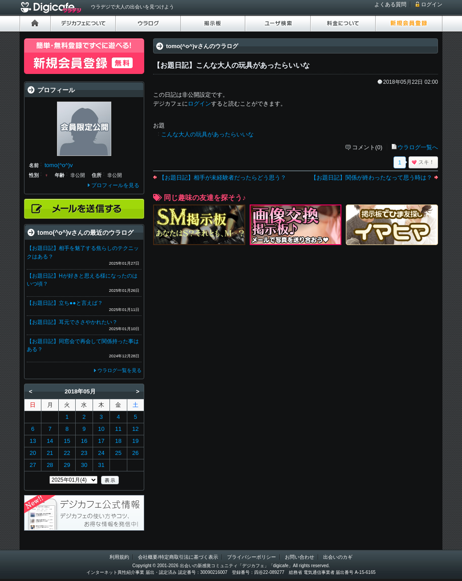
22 (67, 453)
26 (135, 453)
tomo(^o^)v (59, 165)
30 (84, 465)
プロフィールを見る (115, 185)
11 (118, 429)
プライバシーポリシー (251, 557)
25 (118, 453)
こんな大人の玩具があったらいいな (207, 134)
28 (50, 465)
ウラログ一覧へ (417, 147)
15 (67, 441)
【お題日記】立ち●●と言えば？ (65, 303)
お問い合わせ (299, 557)
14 (50, 441)
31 (101, 465)
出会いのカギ (338, 557)
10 (101, 429)
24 (101, 453)
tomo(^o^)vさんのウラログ (202, 46)
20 (32, 453)
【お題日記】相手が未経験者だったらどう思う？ (222, 177)
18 (118, 441)
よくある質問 (390, 4)
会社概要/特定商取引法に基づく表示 (178, 557)
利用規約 (119, 557)
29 (67, 465)
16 (84, 441)
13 (32, 441)
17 (101, 441)
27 (32, 465)
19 (135, 441)
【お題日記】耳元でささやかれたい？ (72, 322)
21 (50, 453)
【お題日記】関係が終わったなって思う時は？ (371, 177)
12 (135, 429)
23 (84, 453)
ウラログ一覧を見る (119, 370)
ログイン (431, 4)
